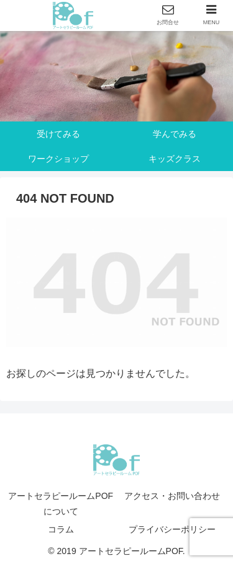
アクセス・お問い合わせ (172, 496)
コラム (61, 529)
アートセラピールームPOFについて (60, 503)
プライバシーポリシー (172, 529)
